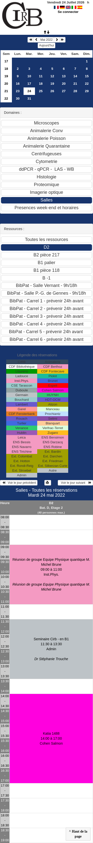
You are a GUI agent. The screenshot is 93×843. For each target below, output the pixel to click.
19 (6, 76)
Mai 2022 (46, 39)
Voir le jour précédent (18, 482)
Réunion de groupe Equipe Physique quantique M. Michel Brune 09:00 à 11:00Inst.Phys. (51, 574)
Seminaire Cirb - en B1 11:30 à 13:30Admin (51, 649)
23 (18, 91)
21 (75, 83)
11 (41, 76)
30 (18, 98)
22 (87, 83)
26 (52, 91)
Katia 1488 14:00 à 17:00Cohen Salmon (51, 738)
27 (64, 91)
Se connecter (68, 12)
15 (87, 76)
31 (29, 98)
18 (6, 69)
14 (75, 76)
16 (18, 83)
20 (6, 83)
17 (6, 61)
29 (87, 91)
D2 (51, 503)
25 (41, 91)
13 (64, 76)
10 (29, 76)
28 (75, 91)
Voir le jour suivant (75, 482)
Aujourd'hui (46, 45)
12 (52, 76)
